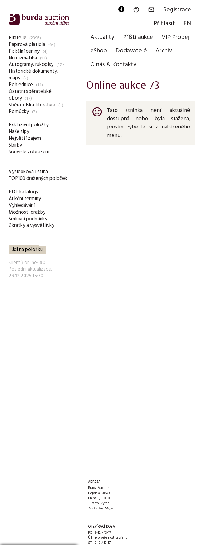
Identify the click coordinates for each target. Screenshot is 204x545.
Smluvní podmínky (28, 219)
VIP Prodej (175, 37)
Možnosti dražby (27, 212)
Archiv (163, 51)
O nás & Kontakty (113, 65)
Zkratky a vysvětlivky (31, 225)
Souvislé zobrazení (29, 152)
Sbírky (15, 145)
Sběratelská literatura (32, 105)
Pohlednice (21, 85)
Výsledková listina (28, 172)
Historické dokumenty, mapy (33, 74)
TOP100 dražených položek (38, 178)
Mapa (108, 508)
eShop (98, 51)
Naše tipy (19, 132)
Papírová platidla (27, 44)
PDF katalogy (23, 192)
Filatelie (17, 38)
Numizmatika (23, 58)
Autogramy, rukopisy (31, 64)
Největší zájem (25, 138)
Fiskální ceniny (24, 51)
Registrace (177, 10)
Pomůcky (19, 112)
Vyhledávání (22, 205)
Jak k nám (95, 508)
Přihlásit (164, 24)
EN (187, 24)
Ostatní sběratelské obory (30, 94)
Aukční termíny (25, 199)
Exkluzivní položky (29, 125)
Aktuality (102, 37)
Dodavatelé (131, 51)
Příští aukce (138, 37)
